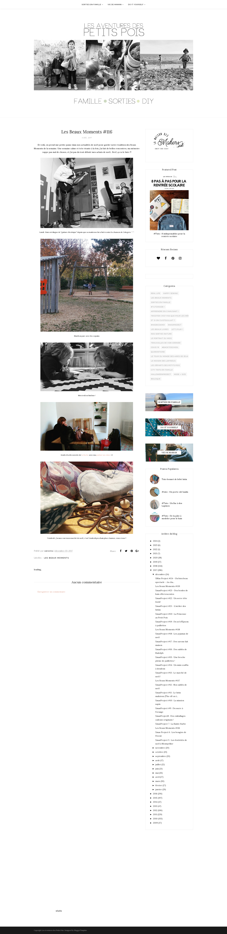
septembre (160, 756)
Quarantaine (158, 352)
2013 (155, 806)
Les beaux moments (56, 558)
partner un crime (103, 455)
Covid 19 (155, 347)
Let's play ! (177, 329)
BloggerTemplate (80, 930)
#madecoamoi (158, 325)
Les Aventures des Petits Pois (53, 930)
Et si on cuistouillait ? (163, 320)
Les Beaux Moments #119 (167, 586)
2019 (155, 562)
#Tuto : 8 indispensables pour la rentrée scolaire (169, 235)
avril (157, 777)
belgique (155, 379)
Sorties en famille (160, 302)
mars (157, 781)
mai (157, 773)
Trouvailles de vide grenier (166, 343)
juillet (158, 764)
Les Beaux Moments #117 (167, 680)
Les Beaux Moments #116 (167, 728)
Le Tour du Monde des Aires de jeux (169, 356)
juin (157, 768)
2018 (155, 566)
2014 (155, 802)
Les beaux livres (160, 329)
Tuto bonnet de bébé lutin (174, 479)
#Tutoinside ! (158, 307)
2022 (155, 549)
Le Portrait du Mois (161, 338)
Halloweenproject (161, 374)
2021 (155, 553)
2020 (155, 557)
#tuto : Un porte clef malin (175, 492)
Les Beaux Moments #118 (167, 629)
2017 (155, 570)
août (157, 760)
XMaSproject (174, 325)
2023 (155, 545)
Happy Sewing (170, 293)
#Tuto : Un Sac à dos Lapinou (172, 504)
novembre (160, 747)
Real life (155, 293)
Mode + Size (180, 374)
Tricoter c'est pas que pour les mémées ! (172, 316)
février (158, 785)
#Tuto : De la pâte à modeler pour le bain (172, 517)
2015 (155, 798)
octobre (159, 752)
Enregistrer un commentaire (51, 591)
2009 (155, 823)
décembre (160, 574)
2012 (155, 810)
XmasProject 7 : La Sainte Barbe (170, 724)
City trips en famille (162, 370)
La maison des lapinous (163, 361)
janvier (158, 789)
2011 (155, 814)
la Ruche (85, 455)
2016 (155, 793)
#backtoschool (170, 347)
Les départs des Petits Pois (165, 365)
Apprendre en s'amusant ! (165, 311)
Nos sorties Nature (161, 334)
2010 (155, 818)
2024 (155, 541)
